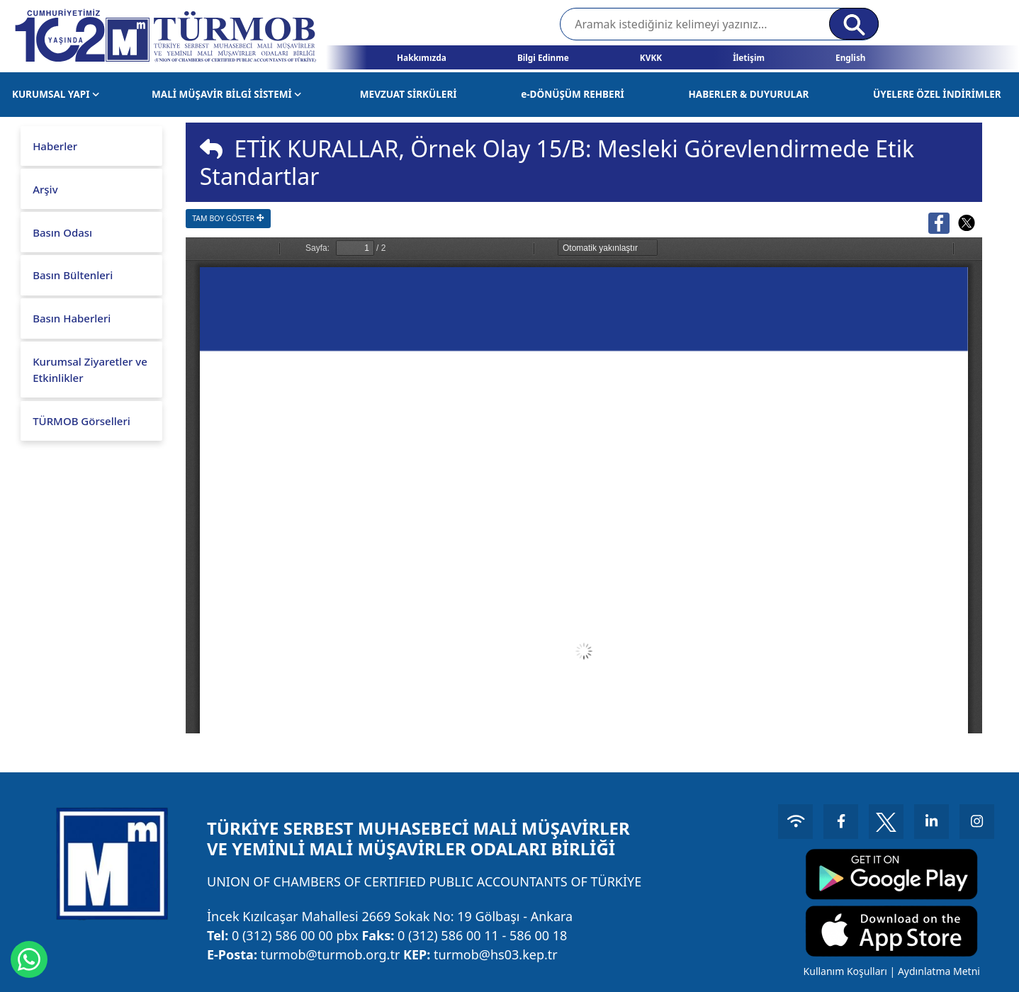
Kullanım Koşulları (843, 971)
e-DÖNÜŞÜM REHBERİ (572, 94)
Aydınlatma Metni (937, 971)
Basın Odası (62, 232)
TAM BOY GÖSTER (228, 218)
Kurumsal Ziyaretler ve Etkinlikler (90, 369)
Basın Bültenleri (73, 275)
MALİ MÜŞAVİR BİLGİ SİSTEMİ (227, 94)
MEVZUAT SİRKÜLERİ (408, 94)
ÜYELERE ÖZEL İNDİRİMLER (937, 94)
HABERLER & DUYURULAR (748, 94)
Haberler (55, 146)
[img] (211, 148)
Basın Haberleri (72, 318)
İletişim (749, 57)
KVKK (651, 57)
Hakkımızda (421, 57)
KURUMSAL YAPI (55, 94)
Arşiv (45, 189)
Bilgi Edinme (543, 57)
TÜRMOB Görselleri (81, 421)
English (850, 57)
